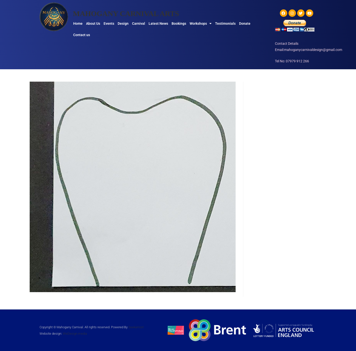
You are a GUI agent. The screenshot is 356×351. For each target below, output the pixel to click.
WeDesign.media (75, 333)
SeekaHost (136, 327)
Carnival (138, 23)
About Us (93, 23)
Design (123, 23)
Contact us (81, 35)
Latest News (158, 23)
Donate (244, 23)
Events (109, 23)
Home (78, 23)
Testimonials (225, 23)
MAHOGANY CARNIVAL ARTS (126, 13)
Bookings (179, 23)
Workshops (201, 23)
